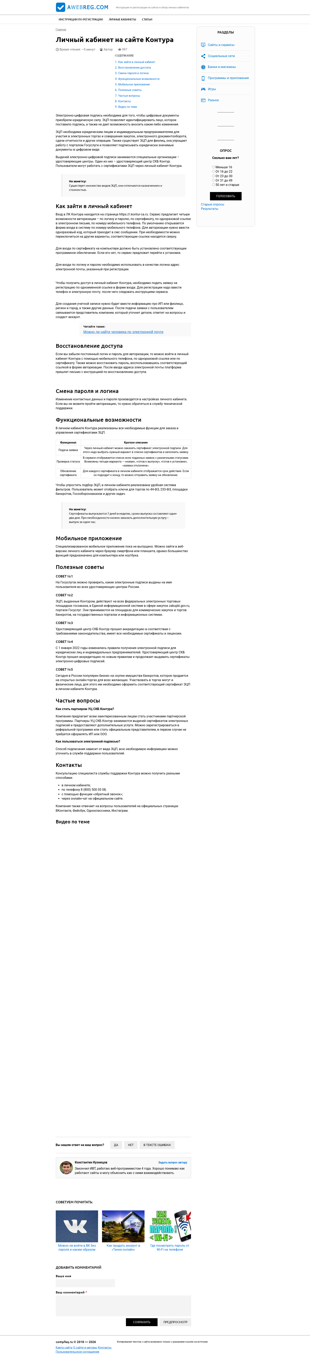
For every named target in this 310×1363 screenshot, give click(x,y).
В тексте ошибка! (157, 1145)
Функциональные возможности (139, 78)
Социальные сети (221, 56)
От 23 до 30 (223, 176)
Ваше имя (63, 1276)
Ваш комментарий (71, 1292)
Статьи (147, 19)
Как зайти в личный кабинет (136, 62)
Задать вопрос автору (172, 1162)
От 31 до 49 (223, 180)
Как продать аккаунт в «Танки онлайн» (123, 1247)
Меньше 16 (223, 167)
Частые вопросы (129, 95)
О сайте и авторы (85, 1347)
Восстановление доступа (134, 67)
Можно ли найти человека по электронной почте (123, 332)
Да (116, 1145)
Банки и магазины (222, 67)
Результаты (209, 209)
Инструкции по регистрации (81, 19)
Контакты (124, 101)
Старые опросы (212, 204)
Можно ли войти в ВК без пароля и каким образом (77, 1247)
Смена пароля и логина (133, 73)
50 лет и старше (227, 185)
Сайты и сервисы (221, 45)
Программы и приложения (228, 78)
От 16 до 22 (223, 171)
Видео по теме (127, 106)
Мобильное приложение (134, 84)
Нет (131, 1145)
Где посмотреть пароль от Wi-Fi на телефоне (169, 1247)
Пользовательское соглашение (77, 1351)
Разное (213, 100)
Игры (212, 89)
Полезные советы (130, 90)
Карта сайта (64, 1347)
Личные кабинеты (122, 19)
